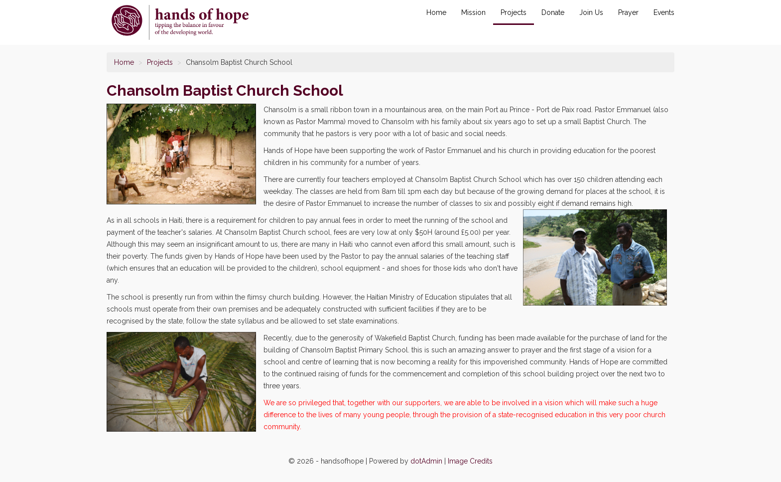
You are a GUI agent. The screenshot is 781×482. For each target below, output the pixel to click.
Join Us (591, 12)
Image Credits (470, 461)
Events (663, 12)
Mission (473, 12)
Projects (513, 12)
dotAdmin (426, 461)
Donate (552, 12)
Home (436, 12)
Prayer (628, 12)
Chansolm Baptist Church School (180, 22)
